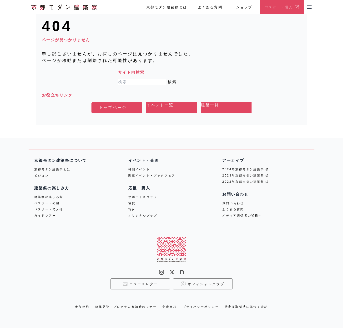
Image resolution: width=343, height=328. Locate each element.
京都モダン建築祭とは (166, 7)
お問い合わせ (233, 203)
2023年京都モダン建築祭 (245, 175)
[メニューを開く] (309, 7)
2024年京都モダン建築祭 (245, 169)
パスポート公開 (47, 203)
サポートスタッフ (142, 197)
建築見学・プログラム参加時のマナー (126, 306)
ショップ (244, 7)
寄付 (132, 209)
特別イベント (139, 169)
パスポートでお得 (48, 209)
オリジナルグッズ (142, 215)
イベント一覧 (160, 105)
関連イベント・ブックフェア (152, 175)
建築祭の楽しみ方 (48, 197)
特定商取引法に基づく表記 (246, 306)
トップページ (112, 108)
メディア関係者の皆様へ (242, 215)
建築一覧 (210, 105)
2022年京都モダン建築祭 (245, 181)
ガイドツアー (45, 215)
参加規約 (82, 306)
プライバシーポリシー (201, 306)
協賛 (132, 203)
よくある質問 (210, 7)
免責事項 (169, 306)
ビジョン (41, 175)
